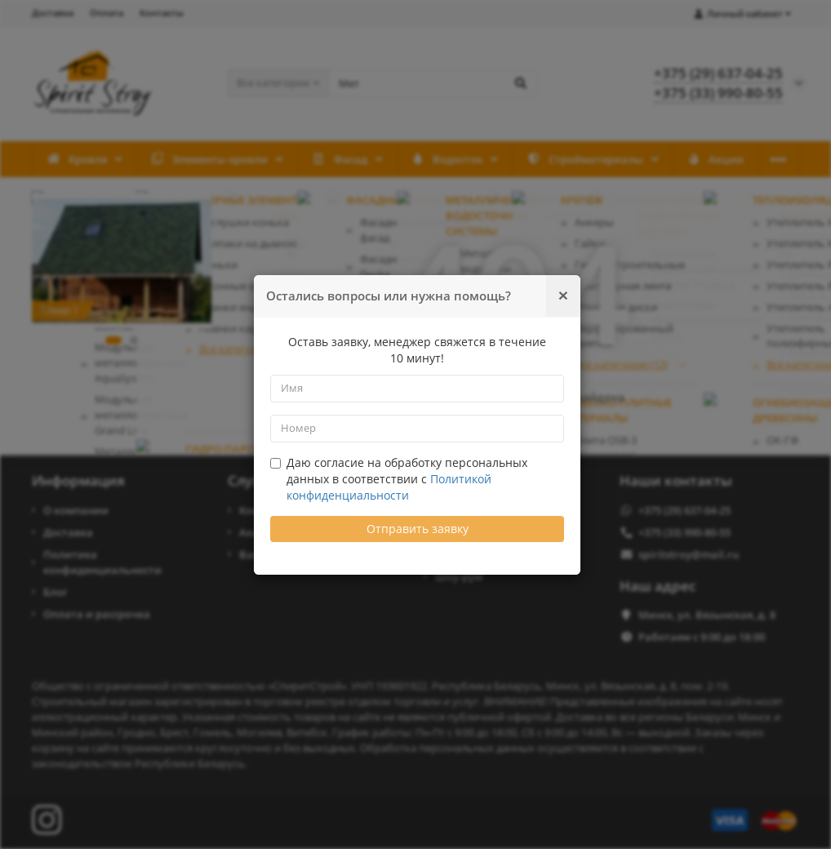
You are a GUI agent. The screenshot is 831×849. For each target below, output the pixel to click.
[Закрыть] (563, 295)
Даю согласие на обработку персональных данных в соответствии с (398, 479)
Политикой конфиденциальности (389, 487)
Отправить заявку (418, 528)
